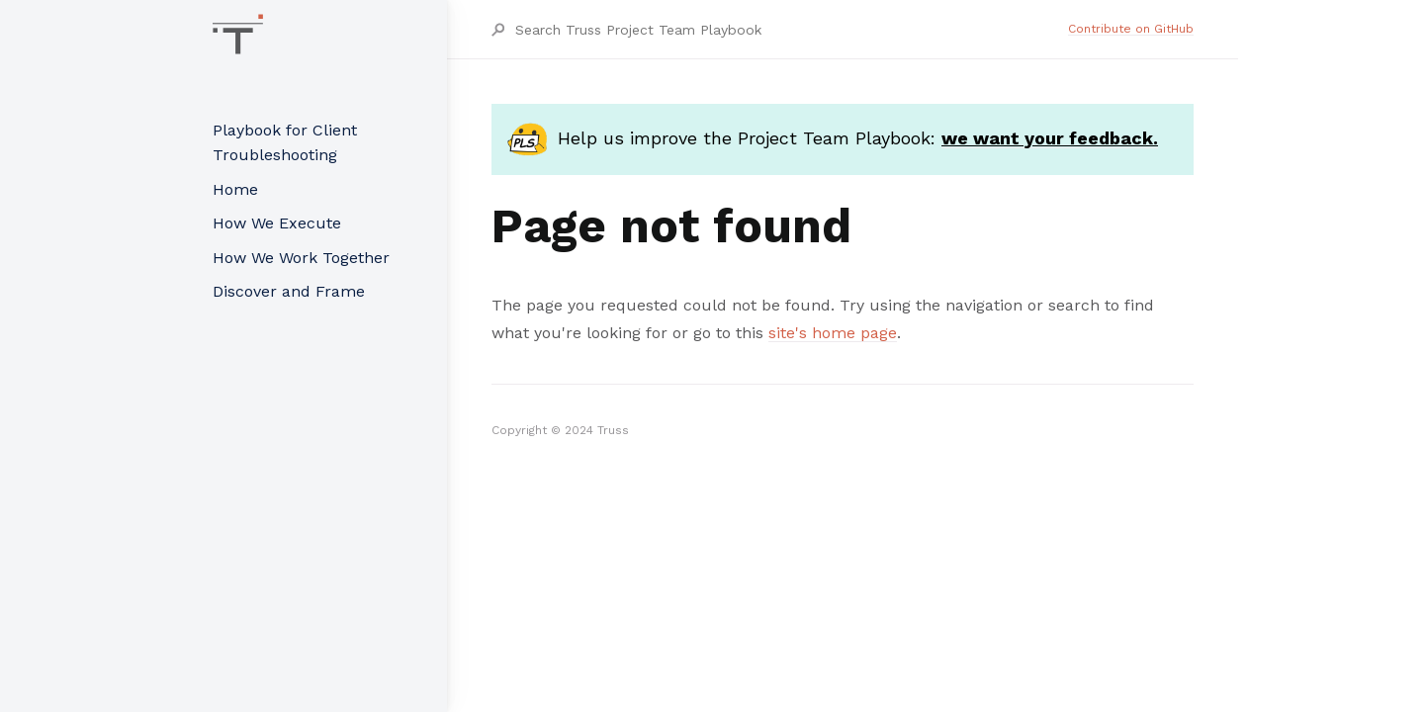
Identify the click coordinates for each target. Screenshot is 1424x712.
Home (235, 189)
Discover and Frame (289, 291)
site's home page (832, 332)
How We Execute (277, 223)
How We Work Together (301, 257)
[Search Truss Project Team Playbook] (790, 29)
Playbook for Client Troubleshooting (285, 143)
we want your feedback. (1049, 138)
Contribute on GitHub (1131, 29)
